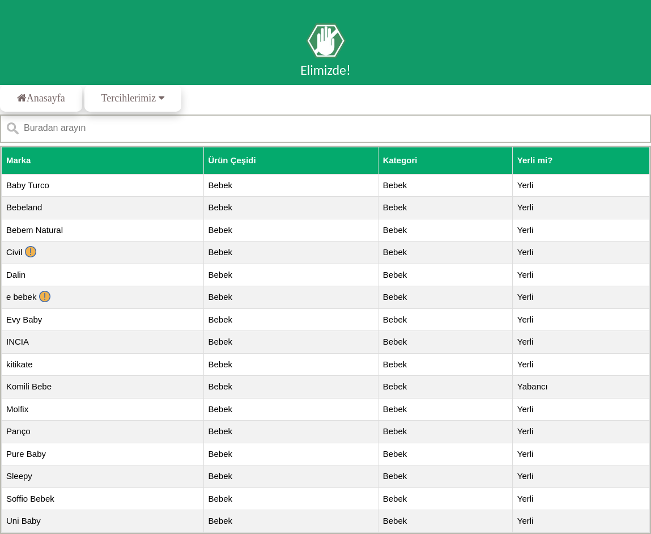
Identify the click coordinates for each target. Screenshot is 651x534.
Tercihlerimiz (132, 98)
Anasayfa (41, 98)
